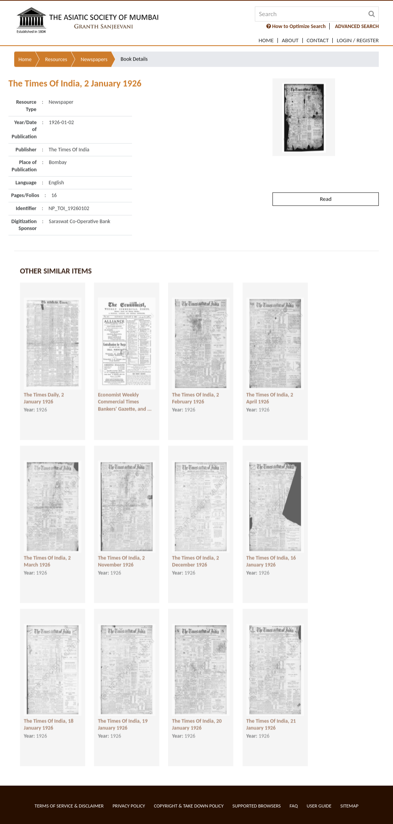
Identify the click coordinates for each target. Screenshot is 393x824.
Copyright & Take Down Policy (189, 806)
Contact (318, 40)
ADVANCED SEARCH (357, 26)
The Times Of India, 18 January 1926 (48, 721)
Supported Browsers (257, 806)
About (290, 40)
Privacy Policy (128, 806)
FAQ (294, 806)
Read (325, 183)
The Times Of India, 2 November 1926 (121, 558)
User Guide (319, 806)
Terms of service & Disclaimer (69, 806)
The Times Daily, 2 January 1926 (44, 394)
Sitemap (349, 806)
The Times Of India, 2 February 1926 (195, 394)
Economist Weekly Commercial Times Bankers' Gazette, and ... (125, 398)
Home (266, 40)
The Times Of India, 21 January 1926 (271, 721)
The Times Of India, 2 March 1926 (47, 558)
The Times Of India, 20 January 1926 (196, 721)
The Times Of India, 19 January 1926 (122, 721)
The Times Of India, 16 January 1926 (271, 558)
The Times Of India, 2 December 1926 (195, 558)
